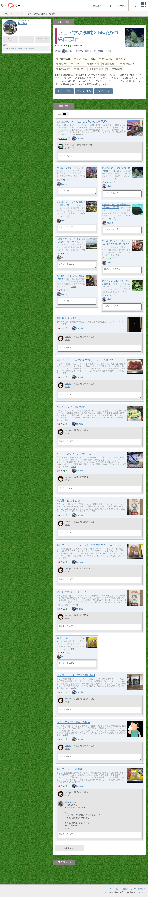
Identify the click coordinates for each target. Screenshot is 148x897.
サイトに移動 (64, 91)
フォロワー (26, 39)
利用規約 (124, 889)
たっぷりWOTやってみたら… (74, 453)
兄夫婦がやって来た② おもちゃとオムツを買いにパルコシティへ (116, 244)
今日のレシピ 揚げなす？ (72, 407)
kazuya (68, 336)
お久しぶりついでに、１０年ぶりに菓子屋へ (82, 121)
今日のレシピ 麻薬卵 (69, 769)
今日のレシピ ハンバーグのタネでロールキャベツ (89, 545)
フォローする (84, 91)
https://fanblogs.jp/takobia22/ (68, 45)
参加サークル (42, 39)
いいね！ (63, 138)
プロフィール (103, 91)
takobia (67, 51)
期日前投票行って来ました (72, 591)
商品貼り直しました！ (69, 500)
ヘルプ (133, 889)
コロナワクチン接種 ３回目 (73, 722)
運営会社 (142, 889)
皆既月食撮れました (68, 318)
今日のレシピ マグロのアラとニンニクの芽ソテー (86, 360)
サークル (114, 889)
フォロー (10, 39)
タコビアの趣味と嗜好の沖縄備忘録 (18, 48)
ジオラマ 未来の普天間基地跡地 (76, 675)
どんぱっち (70, 145)
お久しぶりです (64, 168)
